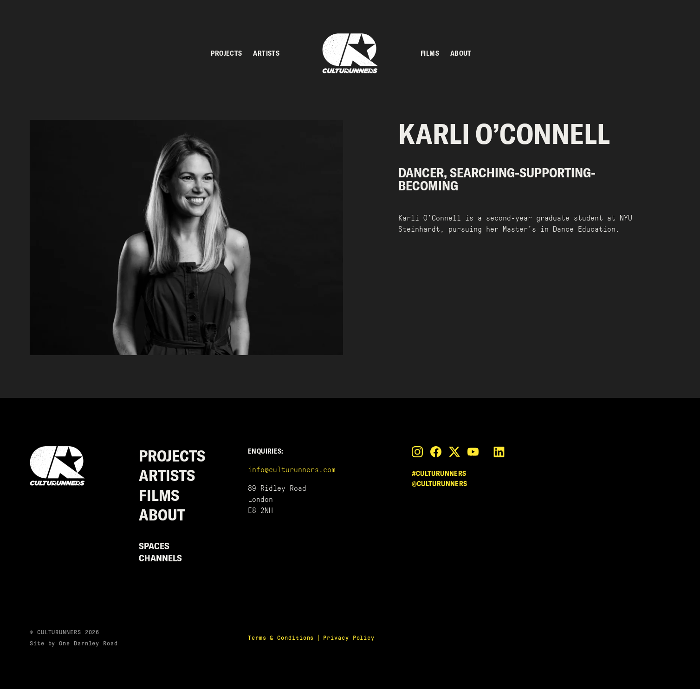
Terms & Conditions (281, 637)
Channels (160, 558)
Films (430, 53)
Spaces (154, 546)
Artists (266, 53)
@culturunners (439, 483)
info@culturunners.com (292, 470)
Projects (226, 53)
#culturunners (439, 473)
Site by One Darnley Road (74, 643)
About (461, 53)
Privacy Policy (349, 637)
